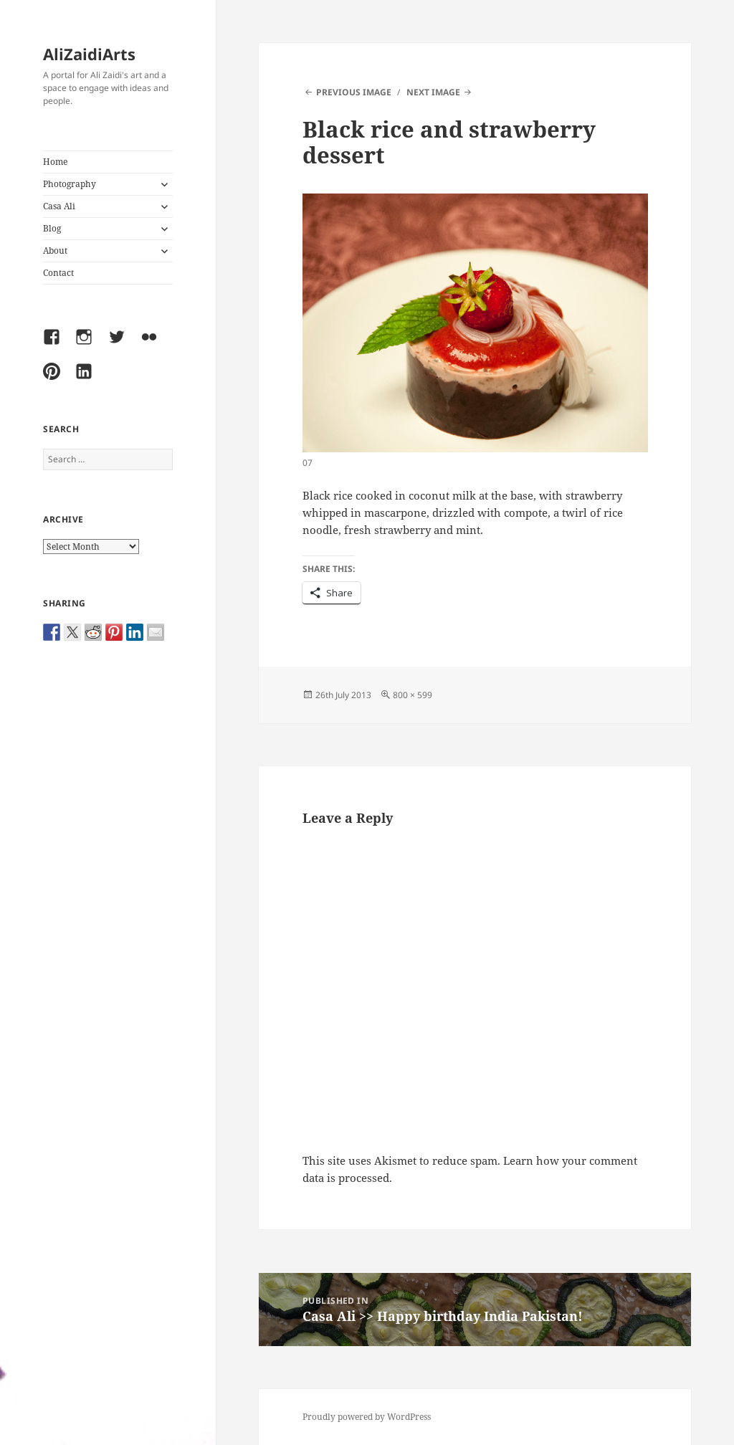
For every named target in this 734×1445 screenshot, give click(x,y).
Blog (52, 228)
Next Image (433, 92)
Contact (58, 273)
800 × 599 (412, 695)
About (55, 250)
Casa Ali (59, 206)
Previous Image (353, 92)
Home (55, 162)
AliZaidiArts (89, 54)
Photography (69, 184)
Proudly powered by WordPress (366, 1417)
